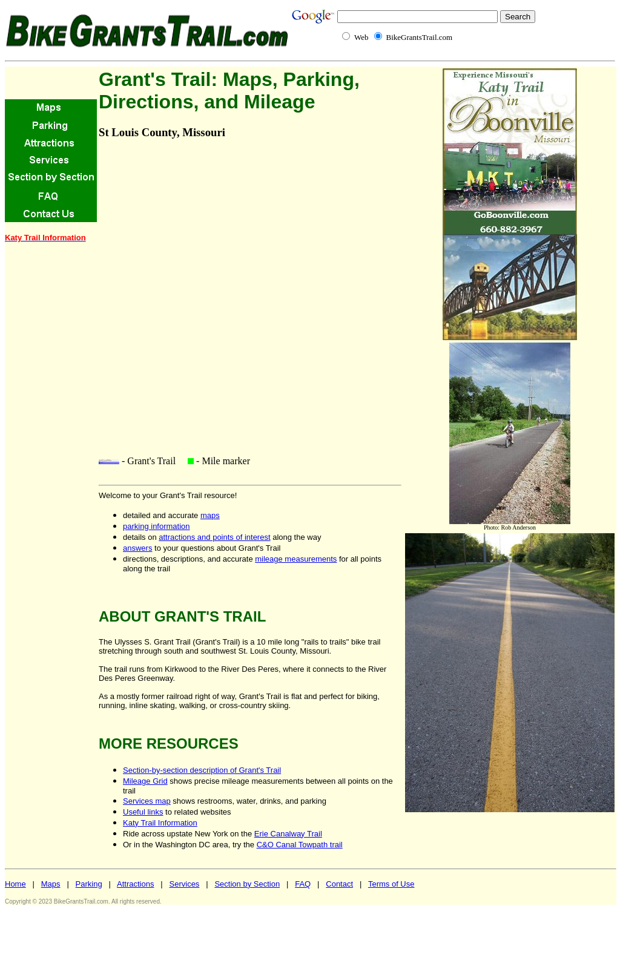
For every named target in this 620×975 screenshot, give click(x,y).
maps (210, 515)
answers (137, 548)
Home (15, 883)
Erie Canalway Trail (288, 833)
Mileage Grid (145, 781)
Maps (51, 883)
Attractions (135, 883)
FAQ (303, 883)
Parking (89, 883)
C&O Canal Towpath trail (300, 844)
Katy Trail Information (160, 822)
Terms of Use (391, 883)
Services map (147, 801)
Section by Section (247, 883)
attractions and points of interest (214, 537)
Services (185, 883)
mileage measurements (296, 558)
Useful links (143, 811)
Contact (339, 883)
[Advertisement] (41, 434)
